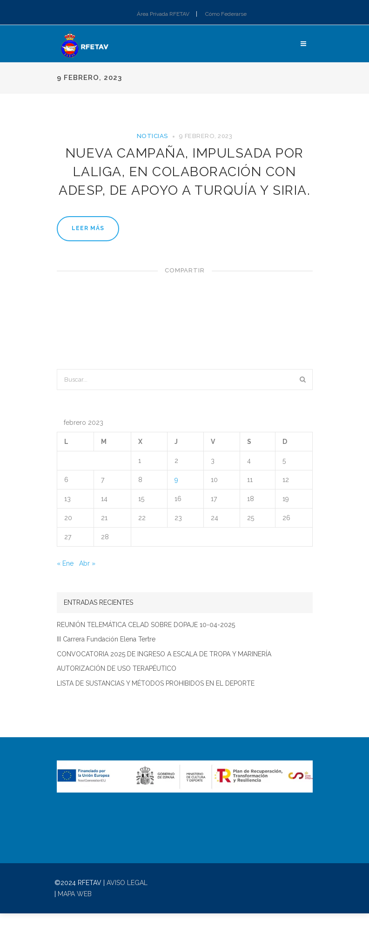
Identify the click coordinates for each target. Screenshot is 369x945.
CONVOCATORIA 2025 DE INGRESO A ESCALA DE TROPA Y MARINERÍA (164, 654)
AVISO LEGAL (127, 882)
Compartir (185, 270)
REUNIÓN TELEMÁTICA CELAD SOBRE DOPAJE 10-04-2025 (146, 624)
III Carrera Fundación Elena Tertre (106, 639)
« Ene (65, 563)
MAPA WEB (75, 894)
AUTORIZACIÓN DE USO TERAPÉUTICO (116, 668)
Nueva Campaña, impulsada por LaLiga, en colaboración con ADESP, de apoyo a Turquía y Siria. (184, 171)
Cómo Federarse (226, 14)
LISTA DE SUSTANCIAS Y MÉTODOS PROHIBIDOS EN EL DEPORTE (156, 683)
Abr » (87, 563)
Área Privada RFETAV (163, 14)
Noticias (152, 135)
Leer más (88, 228)
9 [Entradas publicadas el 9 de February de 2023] (176, 479)
